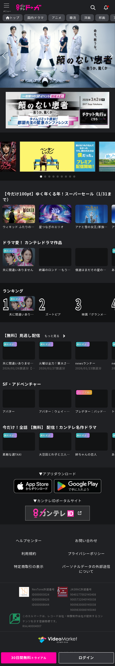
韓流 (73, 18)
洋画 (87, 18)
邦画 (102, 18)
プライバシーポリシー (86, 553)
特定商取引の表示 (29, 566)
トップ (12, 18)
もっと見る (52, 336)
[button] (4, 55)
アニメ (57, 18)
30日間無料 (28, 657)
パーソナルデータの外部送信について (86, 569)
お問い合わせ (86, 540)
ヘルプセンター (29, 540)
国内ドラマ (35, 18)
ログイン (86, 657)
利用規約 (28, 553)
